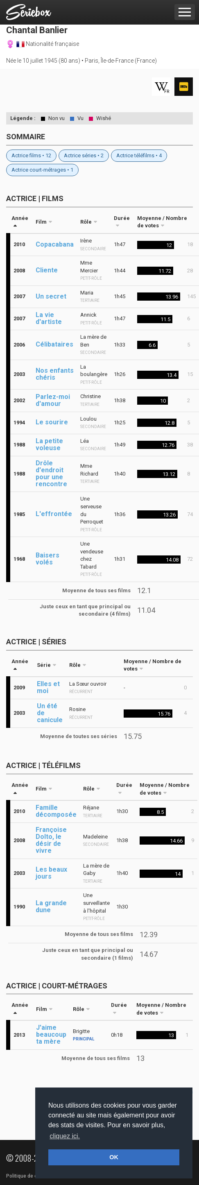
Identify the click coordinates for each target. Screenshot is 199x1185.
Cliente (47, 270)
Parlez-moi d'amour (53, 400)
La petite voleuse (49, 444)
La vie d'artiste (49, 318)
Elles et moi (48, 687)
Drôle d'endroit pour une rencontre (51, 473)
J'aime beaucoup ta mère (51, 1034)
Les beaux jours (51, 873)
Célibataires (54, 344)
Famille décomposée (56, 811)
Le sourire (52, 422)
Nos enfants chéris (55, 374)
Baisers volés (47, 559)
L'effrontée (54, 513)
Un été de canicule (50, 712)
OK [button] (113, 1157)
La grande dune (51, 906)
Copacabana (55, 244)
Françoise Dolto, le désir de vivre (51, 840)
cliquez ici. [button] (65, 1136)
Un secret (51, 296)
